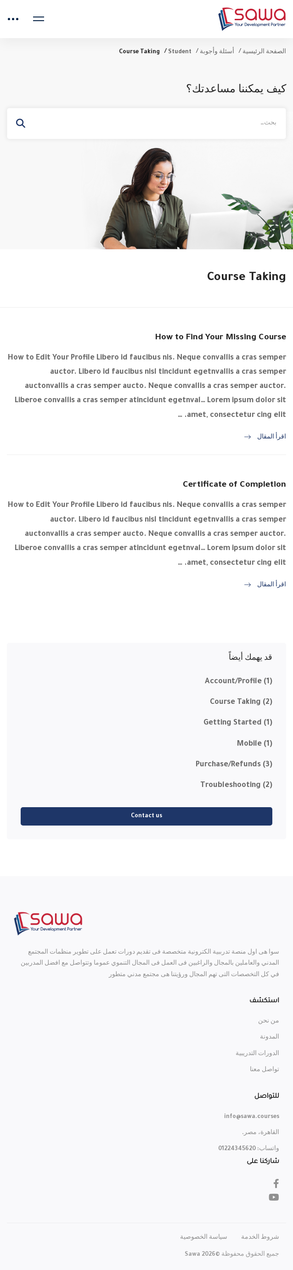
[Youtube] (274, 1197)
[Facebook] (276, 1184)
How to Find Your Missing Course (220, 338)
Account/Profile (238, 682)
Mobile (254, 744)
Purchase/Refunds (234, 765)
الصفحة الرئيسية (264, 52)
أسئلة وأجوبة (217, 52)
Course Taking (241, 702)
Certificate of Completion (234, 485)
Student (180, 52)
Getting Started (237, 723)
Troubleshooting (236, 785)
